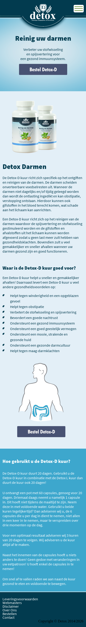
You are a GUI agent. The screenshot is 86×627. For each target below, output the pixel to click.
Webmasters (12, 602)
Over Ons (10, 610)
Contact (8, 617)
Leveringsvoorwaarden (20, 599)
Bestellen (10, 614)
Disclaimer (11, 606)
